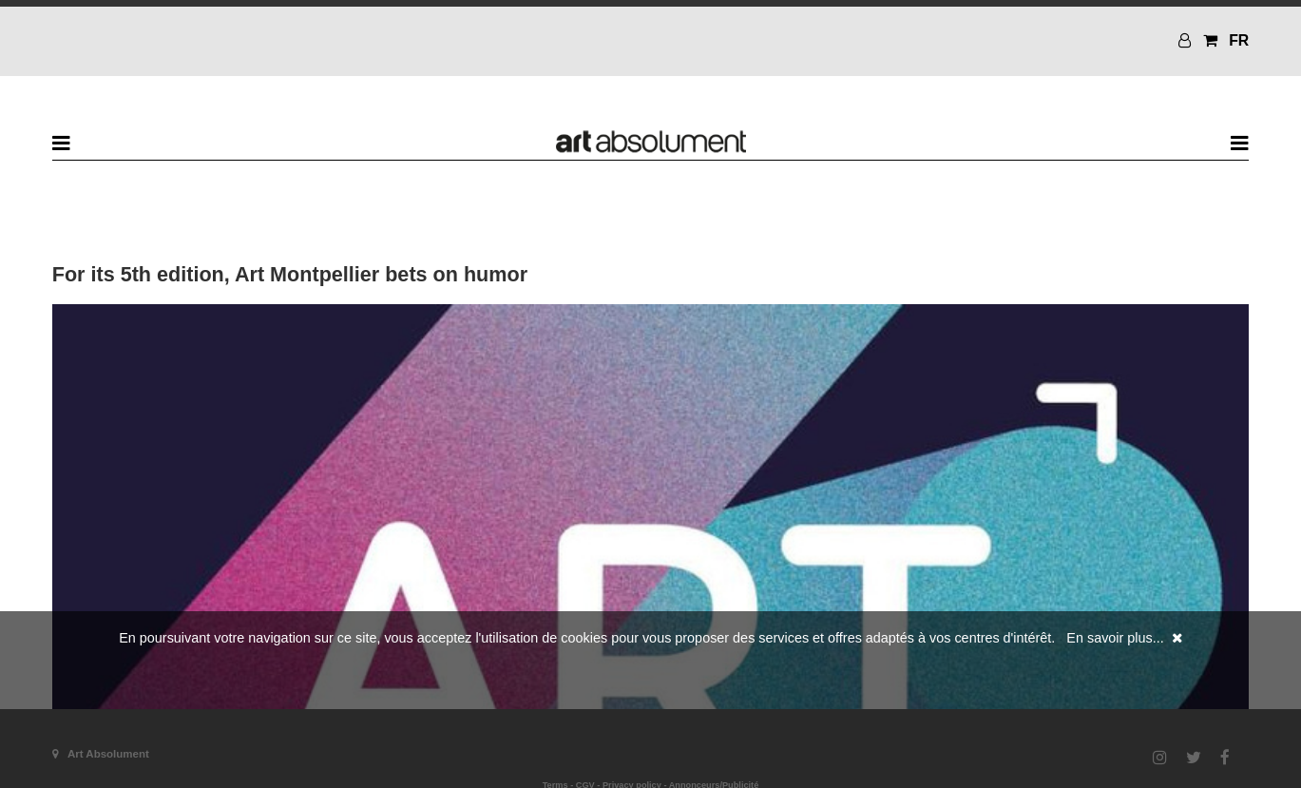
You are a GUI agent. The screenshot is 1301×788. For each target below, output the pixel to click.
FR (1239, 40)
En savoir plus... (1114, 637)
